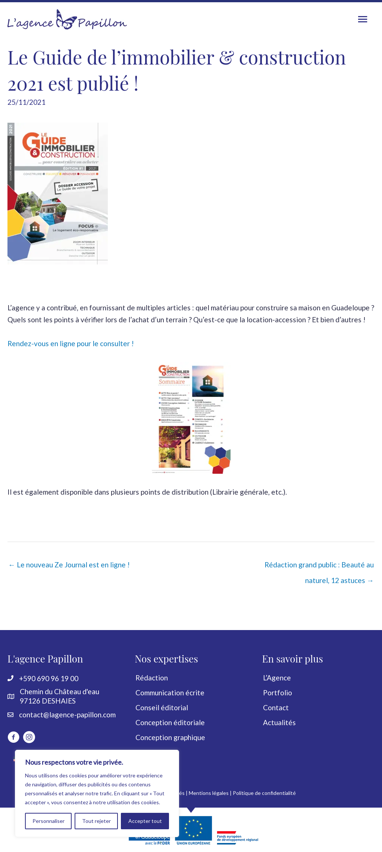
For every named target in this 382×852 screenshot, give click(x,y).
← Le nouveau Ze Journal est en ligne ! (69, 564)
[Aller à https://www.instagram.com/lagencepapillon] (29, 738)
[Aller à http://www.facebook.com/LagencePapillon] (13, 738)
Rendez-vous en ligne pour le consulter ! (70, 343)
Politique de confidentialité (264, 793)
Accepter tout (145, 821)
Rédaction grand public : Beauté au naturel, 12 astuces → (319, 566)
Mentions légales (209, 793)
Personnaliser (48, 821)
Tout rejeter (96, 821)
